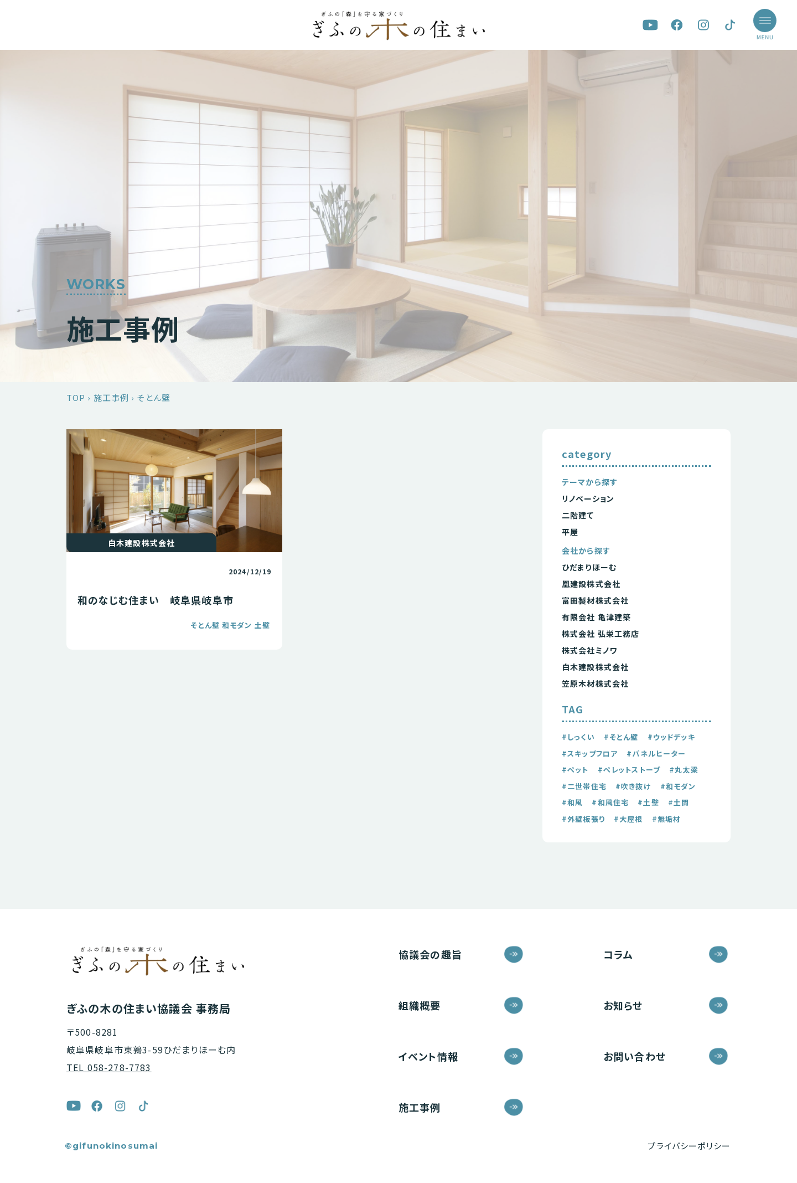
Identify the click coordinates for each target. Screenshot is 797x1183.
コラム (618, 954)
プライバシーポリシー (689, 1145)
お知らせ (623, 1005)
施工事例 (112, 397)
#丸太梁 (683, 769)
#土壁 (648, 802)
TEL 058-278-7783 (109, 1067)
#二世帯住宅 (584, 786)
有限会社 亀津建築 (596, 617)
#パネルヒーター (656, 753)
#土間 (678, 802)
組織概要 (419, 1005)
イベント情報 (428, 1056)
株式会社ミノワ (589, 650)
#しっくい (578, 736)
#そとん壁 (621, 736)
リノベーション (588, 498)
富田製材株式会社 (595, 600)
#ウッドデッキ (671, 736)
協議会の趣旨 (430, 954)
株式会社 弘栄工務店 (601, 633)
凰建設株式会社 (591, 584)
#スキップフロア (590, 753)
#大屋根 (628, 818)
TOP (75, 397)
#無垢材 (666, 818)
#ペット (575, 769)
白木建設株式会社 (595, 667)
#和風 (572, 802)
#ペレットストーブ (629, 769)
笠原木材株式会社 (595, 683)
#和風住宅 (610, 802)
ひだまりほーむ (589, 567)
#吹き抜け (633, 786)
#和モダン (678, 786)
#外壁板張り (583, 818)
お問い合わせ (634, 1056)
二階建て (578, 515)
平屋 (570, 532)
